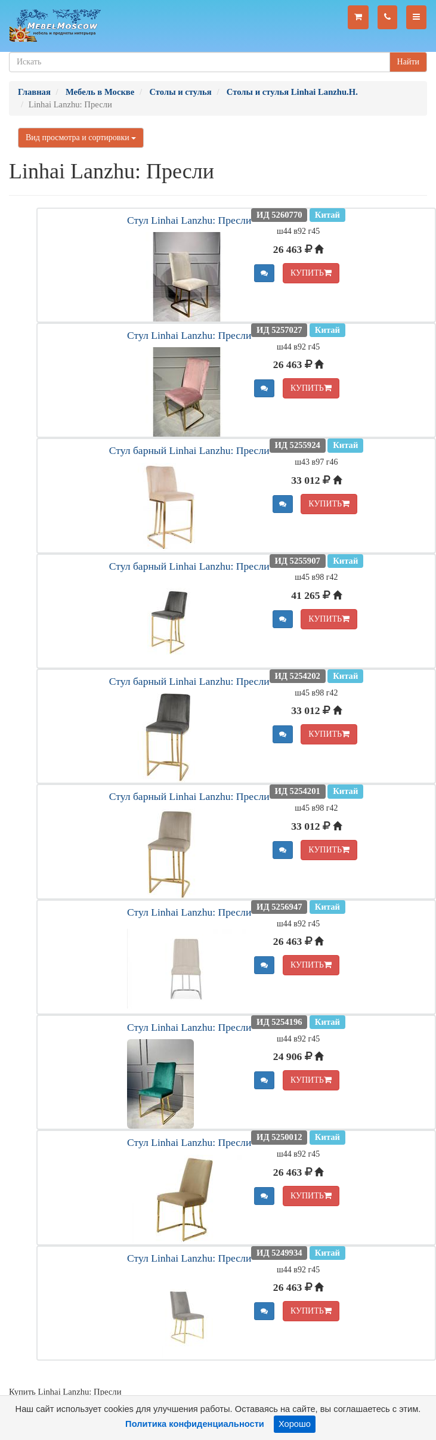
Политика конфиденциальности (194, 1424)
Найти (408, 61)
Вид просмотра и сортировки (81, 137)
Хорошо (295, 1424)
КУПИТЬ (311, 272)
